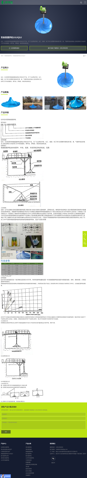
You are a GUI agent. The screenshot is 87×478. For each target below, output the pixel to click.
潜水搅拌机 (29, 447)
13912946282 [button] (58, 48)
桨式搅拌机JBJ (5, 455)
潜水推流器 (29, 449)
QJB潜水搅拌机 (5, 447)
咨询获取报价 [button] (15, 48)
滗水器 (27, 466)
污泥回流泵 (29, 460)
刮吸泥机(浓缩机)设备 (31, 464)
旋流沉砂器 (29, 468)
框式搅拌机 (29, 455)
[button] (85, 2)
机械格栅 (28, 462)
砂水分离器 (29, 471)
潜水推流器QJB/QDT (6, 449)
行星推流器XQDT (5, 451)
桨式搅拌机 (29, 453)
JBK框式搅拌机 (5, 458)
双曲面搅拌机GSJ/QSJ (19, 55)
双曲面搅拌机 (8, 55)
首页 (2, 55)
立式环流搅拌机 (5, 460)
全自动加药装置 (30, 473)
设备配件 (28, 475)
